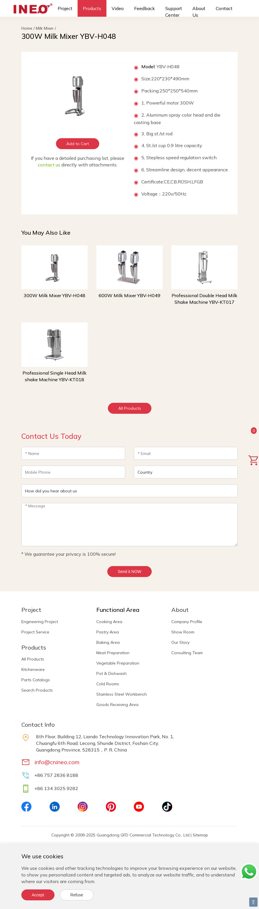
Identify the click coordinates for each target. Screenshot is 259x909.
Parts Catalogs (35, 679)
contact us (49, 165)
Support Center (173, 11)
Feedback (144, 8)
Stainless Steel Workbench (121, 694)
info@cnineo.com (57, 762)
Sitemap (200, 835)
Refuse (76, 895)
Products (92, 8)
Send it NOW (129, 571)
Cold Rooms (107, 683)
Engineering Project (39, 621)
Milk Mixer (45, 28)
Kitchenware (33, 669)
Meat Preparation (113, 652)
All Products (129, 408)
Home (26, 28)
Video (118, 8)
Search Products (37, 690)
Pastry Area (107, 632)
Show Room (182, 632)
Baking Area (108, 642)
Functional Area (117, 609)
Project (65, 8)
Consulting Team (187, 652)
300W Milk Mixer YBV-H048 (54, 295)
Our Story (180, 642)
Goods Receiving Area (117, 704)
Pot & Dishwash (111, 673)
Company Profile (186, 621)
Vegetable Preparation (117, 663)
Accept (38, 895)
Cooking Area (109, 621)
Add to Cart (77, 143)
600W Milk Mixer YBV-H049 (129, 295)
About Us (198, 11)
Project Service (35, 632)
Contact (224, 8)
